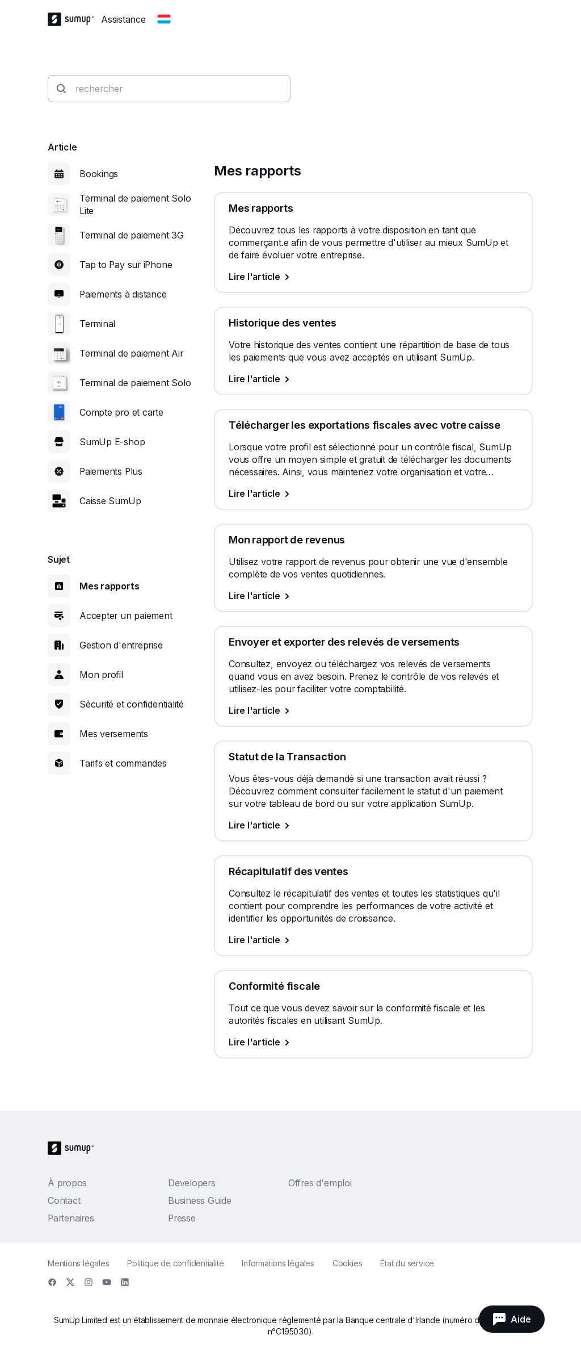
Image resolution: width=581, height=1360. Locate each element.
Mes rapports (109, 586)
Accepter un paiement (125, 615)
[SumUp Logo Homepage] (74, 19)
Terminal (97, 323)
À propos (67, 1183)
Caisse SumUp (110, 501)
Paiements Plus (110, 471)
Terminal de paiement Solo (135, 382)
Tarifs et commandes (123, 763)
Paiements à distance (123, 294)
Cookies (347, 1263)
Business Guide (199, 1200)
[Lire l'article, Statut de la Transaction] (373, 825)
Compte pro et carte (121, 412)
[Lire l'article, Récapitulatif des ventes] (373, 940)
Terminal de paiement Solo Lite (135, 204)
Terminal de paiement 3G (131, 235)
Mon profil (101, 674)
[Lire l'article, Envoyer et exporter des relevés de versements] (373, 710)
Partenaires (71, 1218)
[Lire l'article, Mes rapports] (373, 276)
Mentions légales (78, 1263)
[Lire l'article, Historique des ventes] (373, 379)
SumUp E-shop (112, 441)
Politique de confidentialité (175, 1263)
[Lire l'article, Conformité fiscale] (373, 1042)
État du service (407, 1263)
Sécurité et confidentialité (131, 704)
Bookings (98, 173)
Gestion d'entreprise (121, 645)
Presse (182, 1218)
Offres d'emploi (320, 1183)
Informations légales (278, 1263)
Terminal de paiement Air (131, 353)
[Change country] (164, 19)
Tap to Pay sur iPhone (125, 264)
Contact (64, 1200)
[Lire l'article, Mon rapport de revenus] (373, 595)
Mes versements (113, 733)
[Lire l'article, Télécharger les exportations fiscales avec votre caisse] (373, 493)
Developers (192, 1183)
